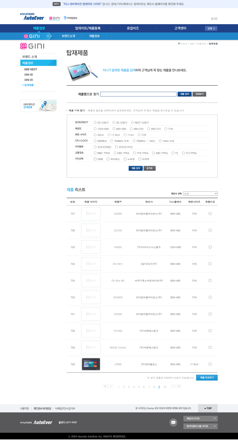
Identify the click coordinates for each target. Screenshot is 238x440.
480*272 (156, 128)
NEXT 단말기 (142, 122)
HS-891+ (118, 263)
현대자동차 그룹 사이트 (200, 426)
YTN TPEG (142, 153)
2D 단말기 (103, 122)
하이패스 (115, 159)
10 (164, 386)
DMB (100, 159)
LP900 (117, 364)
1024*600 (103, 128)
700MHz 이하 (121, 141)
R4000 (118, 247)
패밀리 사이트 (200, 418)
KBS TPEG (123, 153)
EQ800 (118, 213)
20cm (100, 134)
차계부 (145, 159)
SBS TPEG (162, 153)
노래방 (131, 159)
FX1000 (118, 330)
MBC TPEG (103, 153)
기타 (170, 128)
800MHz (102, 141)
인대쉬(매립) (104, 147)
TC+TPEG (191, 153)
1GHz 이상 (168, 141)
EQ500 (118, 314)
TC (176, 153)
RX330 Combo (118, 347)
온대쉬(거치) (126, 147)
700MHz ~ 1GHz (145, 141)
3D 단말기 (121, 122)
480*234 (138, 128)
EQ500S (117, 297)
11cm (130, 134)
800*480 (121, 128)
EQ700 (118, 230)
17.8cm (115, 134)
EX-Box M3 (118, 280)
